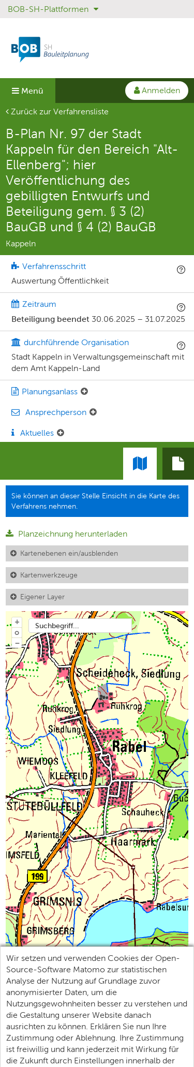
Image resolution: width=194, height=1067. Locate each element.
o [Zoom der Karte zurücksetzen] (16, 632)
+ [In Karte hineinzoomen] (17, 621)
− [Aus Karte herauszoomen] (17, 643)
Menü (27, 90)
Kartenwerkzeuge (49, 575)
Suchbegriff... (57, 625)
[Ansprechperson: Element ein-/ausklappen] (93, 412)
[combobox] (80, 625)
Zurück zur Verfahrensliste (57, 111)
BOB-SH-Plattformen (53, 9)
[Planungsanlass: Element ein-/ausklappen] (84, 391)
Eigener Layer (42, 596)
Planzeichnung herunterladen (66, 533)
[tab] (178, 464)
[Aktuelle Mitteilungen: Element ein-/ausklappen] (60, 433)
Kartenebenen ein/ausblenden (69, 553)
